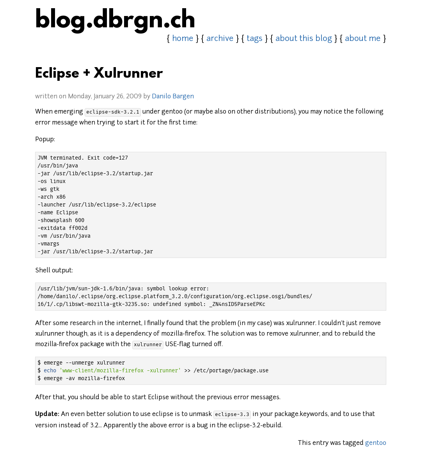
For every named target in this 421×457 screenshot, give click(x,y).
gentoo (375, 443)
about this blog (303, 39)
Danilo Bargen (173, 97)
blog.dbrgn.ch (115, 21)
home (183, 39)
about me (363, 39)
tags (255, 39)
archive (220, 39)
